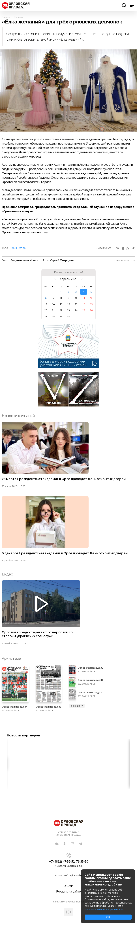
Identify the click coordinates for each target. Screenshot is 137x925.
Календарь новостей (68, 272)
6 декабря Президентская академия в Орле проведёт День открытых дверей (65, 553)
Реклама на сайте (68, 891)
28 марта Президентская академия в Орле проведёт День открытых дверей (64, 479)
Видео (7, 574)
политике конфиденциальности (104, 909)
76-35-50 (82, 861)
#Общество (18, 248)
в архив (77, 705)
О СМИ (68, 886)
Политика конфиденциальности (68, 901)
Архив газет (12, 658)
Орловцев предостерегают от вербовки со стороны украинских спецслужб (37, 634)
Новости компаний (18, 415)
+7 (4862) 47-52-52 (62, 861)
